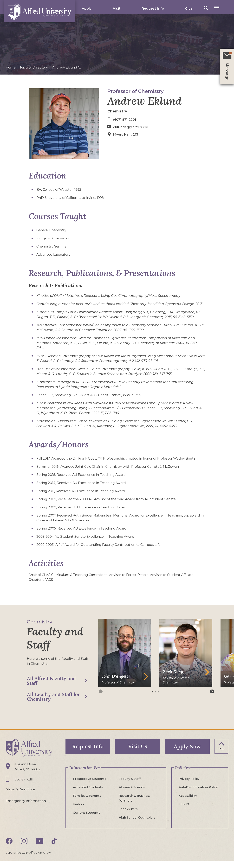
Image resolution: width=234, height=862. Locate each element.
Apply (87, 8)
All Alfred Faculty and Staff (52, 680)
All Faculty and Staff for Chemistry (50, 697)
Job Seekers (128, 810)
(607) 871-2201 (124, 120)
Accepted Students (88, 788)
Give (189, 8)
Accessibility (188, 796)
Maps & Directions (21, 790)
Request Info (153, 8)
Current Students (86, 813)
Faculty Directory (34, 67)
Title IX (184, 805)
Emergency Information (26, 801)
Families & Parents (87, 796)
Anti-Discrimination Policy (198, 788)
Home (11, 67)
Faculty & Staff (130, 779)
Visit (116, 8)
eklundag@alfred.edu (131, 127)
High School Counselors (137, 818)
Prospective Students (89, 779)
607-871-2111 (24, 780)
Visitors (78, 805)
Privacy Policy (189, 779)
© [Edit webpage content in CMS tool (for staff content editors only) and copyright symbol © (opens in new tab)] (20, 853)
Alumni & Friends (132, 788)
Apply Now (187, 747)
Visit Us (137, 747)
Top (221, 749)
